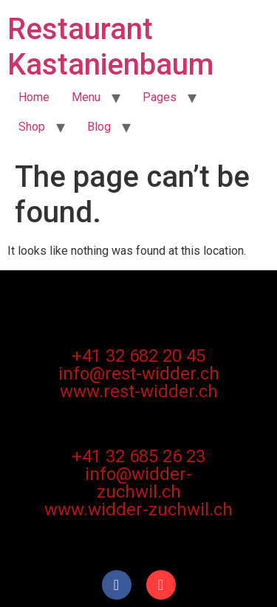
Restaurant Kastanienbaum (110, 47)
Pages (160, 97)
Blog (99, 127)
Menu (86, 97)
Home (33, 97)
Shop (31, 127)
